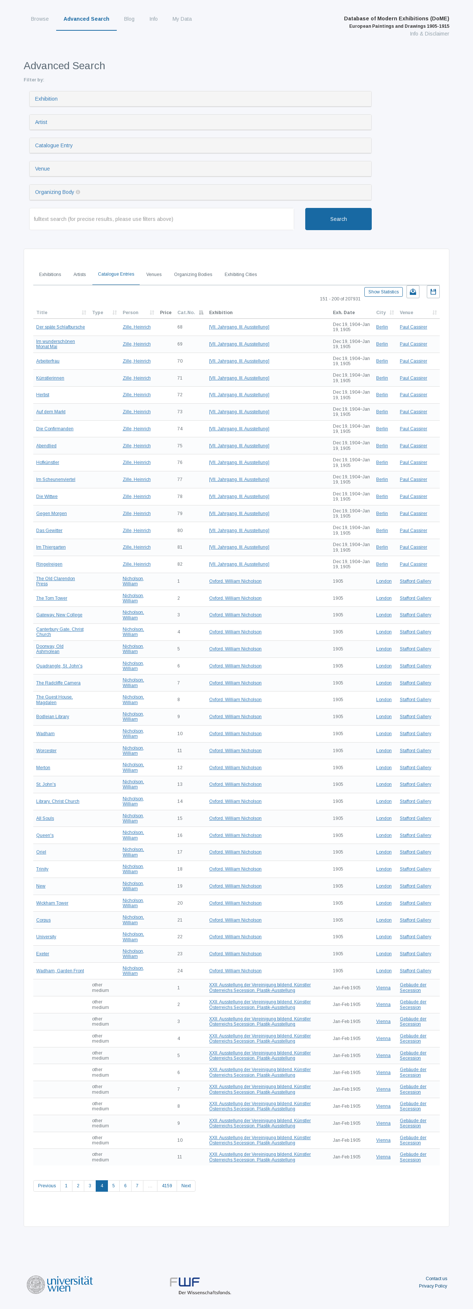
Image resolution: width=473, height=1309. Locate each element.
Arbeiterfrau (47, 361)
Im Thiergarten (51, 547)
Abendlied (46, 445)
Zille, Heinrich (137, 327)
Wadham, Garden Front (60, 970)
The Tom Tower (51, 598)
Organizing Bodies (193, 274)
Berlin (382, 327)
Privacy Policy (433, 1286)
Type (97, 312)
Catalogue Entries (116, 274)
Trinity (42, 869)
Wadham (45, 733)
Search (338, 219)
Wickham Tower (52, 903)
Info (153, 19)
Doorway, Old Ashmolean (50, 649)
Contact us (436, 1278)
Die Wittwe (47, 496)
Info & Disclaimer (429, 34)
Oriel (41, 852)
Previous (47, 1185)
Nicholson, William (133, 581)
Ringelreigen (49, 564)
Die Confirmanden (55, 428)
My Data (182, 19)
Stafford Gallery (415, 581)
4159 (167, 1185)
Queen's (45, 835)
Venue (42, 169)
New (40, 886)
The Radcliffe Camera (58, 683)
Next (186, 1185)
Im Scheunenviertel (55, 479)
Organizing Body (54, 192)
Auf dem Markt (50, 411)
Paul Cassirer (413, 327)
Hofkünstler (47, 462)
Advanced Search (86, 19)
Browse (40, 19)
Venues (153, 274)
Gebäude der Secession (413, 987)
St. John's (46, 784)
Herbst (42, 394)
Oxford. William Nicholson (235, 581)
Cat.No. (186, 312)
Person (130, 312)
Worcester (46, 750)
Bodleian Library (52, 716)
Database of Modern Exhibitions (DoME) (396, 22)
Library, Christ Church (57, 801)
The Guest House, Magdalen (54, 699)
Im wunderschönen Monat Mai (55, 344)
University (46, 936)
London (384, 581)
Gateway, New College (59, 615)
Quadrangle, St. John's (59, 666)
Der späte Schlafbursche (60, 327)
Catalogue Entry (54, 145)
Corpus (43, 920)
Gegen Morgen (51, 513)
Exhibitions (50, 274)
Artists (80, 274)
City (381, 312)
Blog (129, 19)
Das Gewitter (49, 530)
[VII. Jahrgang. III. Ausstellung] (239, 327)
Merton (43, 767)
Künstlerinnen (50, 378)
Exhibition (46, 99)
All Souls (45, 818)
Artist (41, 122)
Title (41, 312)
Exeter (42, 953)
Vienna (383, 987)
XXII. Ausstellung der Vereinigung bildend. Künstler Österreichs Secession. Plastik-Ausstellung (260, 987)
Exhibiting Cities (241, 274)
